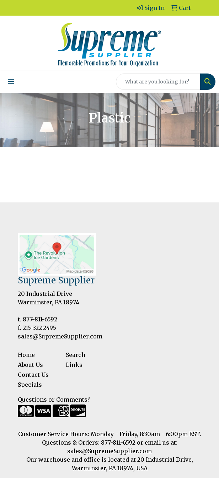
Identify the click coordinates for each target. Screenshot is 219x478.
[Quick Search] (158, 82)
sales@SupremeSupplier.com (60, 336)
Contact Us (33, 374)
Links (74, 364)
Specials (30, 384)
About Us (30, 364)
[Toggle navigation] (11, 82)
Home (26, 354)
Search (75, 354)
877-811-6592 (40, 319)
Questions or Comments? (54, 399)
